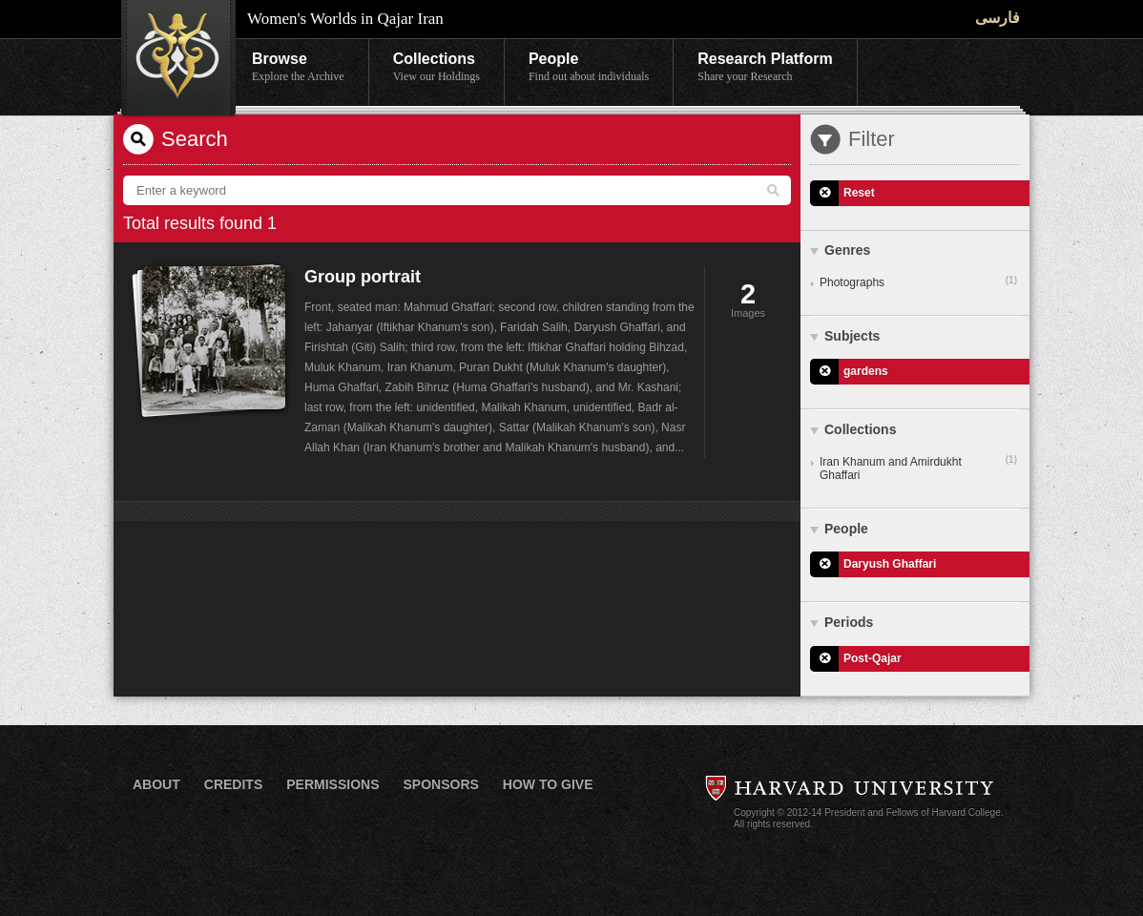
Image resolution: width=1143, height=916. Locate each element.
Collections (436, 68)
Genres (847, 250)
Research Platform (764, 68)
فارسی (997, 18)
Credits (233, 784)
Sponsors (440, 784)
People (589, 68)
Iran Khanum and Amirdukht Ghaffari (918, 467)
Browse (298, 68)
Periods (848, 622)
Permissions (332, 784)
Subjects (852, 336)
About (156, 784)
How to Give (548, 784)
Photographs (918, 281)
